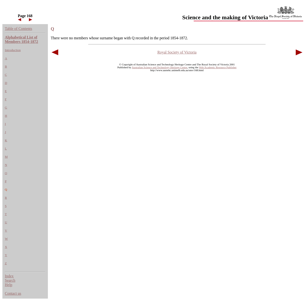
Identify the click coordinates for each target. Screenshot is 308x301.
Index (9, 276)
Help (8, 285)
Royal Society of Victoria (177, 52)
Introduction (13, 50)
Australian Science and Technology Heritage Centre (159, 67)
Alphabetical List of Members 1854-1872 (21, 39)
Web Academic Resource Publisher (218, 67)
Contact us (13, 293)
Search (10, 280)
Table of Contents (18, 29)
